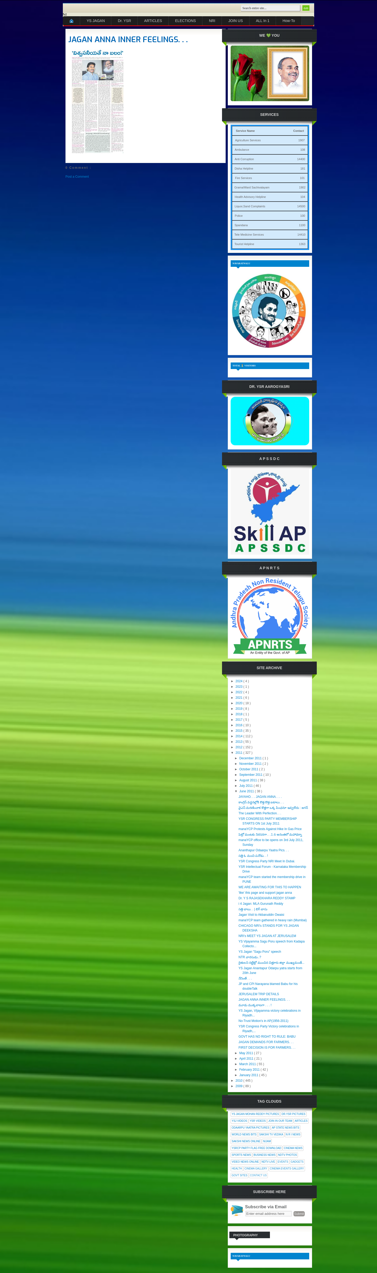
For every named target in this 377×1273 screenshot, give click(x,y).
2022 (239, 692)
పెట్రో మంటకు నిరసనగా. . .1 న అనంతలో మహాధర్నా (270, 834)
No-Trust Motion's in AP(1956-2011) (264, 1021)
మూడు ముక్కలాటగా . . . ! (255, 1005)
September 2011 (251, 775)
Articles (301, 1120)
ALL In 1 (263, 21)
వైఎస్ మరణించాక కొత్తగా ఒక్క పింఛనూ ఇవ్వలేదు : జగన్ (273, 808)
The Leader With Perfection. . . (260, 813)
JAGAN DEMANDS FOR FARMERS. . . (266, 1042)
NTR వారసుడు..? (250, 957)
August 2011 (248, 780)
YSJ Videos (239, 1120)
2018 (239, 714)
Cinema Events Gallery (287, 1168)
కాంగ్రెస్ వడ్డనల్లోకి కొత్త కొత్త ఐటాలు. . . (261, 802)
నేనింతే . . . (245, 978)
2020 (239, 703)
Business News (264, 1154)
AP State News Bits (285, 1127)
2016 (239, 725)
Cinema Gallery (256, 1168)
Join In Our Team (280, 1120)
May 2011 (246, 1053)
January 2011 (249, 1075)
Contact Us (258, 1175)
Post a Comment (77, 176)
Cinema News (293, 1148)
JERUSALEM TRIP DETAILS (259, 994)
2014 (239, 736)
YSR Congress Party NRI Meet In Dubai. (267, 861)
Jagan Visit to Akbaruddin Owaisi (261, 915)
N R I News (293, 1134)
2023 (239, 687)
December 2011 (251, 758)
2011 (239, 753)
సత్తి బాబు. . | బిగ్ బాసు (253, 909)
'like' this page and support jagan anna (265, 893)
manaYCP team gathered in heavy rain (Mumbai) (273, 920)
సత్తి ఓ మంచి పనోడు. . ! (253, 856)
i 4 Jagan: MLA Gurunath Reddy (261, 904)
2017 (239, 720)
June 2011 (247, 791)
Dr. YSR (124, 21)
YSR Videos (258, 1120)
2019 (239, 709)
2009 (239, 1086)
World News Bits (244, 1134)
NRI (212, 21)
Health (237, 1168)
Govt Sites (239, 1175)
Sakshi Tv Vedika (271, 1134)
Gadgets (297, 1161)
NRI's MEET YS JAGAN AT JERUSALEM (267, 936)
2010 (239, 1080)
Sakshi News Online (246, 1141)
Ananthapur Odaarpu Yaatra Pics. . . (264, 850)
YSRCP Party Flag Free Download (256, 1148)
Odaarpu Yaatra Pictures (250, 1127)
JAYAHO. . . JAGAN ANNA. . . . (260, 797)
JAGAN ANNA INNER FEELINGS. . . (128, 39)
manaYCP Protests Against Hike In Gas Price (270, 829)
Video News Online (245, 1161)
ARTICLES (153, 21)
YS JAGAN (96, 21)
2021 (239, 698)
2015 (239, 731)
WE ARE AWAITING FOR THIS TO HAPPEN (270, 887)
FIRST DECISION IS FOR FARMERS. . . (267, 1047)
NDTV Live (268, 1161)
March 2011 (248, 1064)
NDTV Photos (287, 1154)
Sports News (241, 1154)
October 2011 (249, 769)
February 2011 (249, 1069)
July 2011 (246, 786)
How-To (288, 21)
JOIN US (235, 21)
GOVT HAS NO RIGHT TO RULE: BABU (267, 1036)
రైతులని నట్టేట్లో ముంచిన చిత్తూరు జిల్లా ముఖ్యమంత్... (271, 963)
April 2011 (246, 1058)
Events (283, 1161)
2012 (239, 747)
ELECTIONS (185, 21)
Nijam (267, 1141)
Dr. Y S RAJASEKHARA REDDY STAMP (267, 898)
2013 (239, 742)
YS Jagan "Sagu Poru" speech (260, 952)
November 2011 (251, 764)
